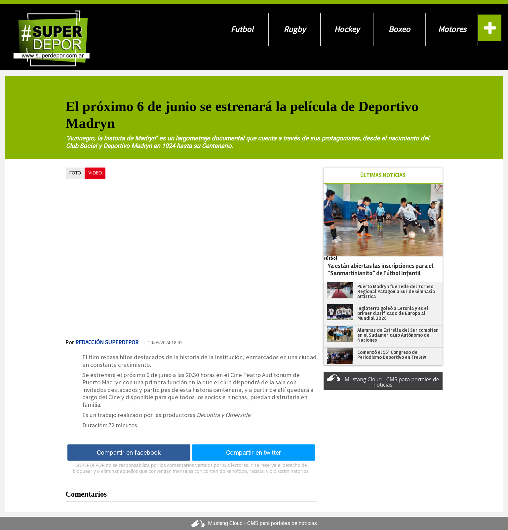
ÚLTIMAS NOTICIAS (383, 175)
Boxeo (399, 29)
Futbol (242, 29)
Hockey (347, 29)
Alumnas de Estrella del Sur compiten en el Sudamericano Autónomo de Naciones (398, 335)
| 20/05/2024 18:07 (162, 342)
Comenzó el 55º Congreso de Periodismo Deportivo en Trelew (391, 354)
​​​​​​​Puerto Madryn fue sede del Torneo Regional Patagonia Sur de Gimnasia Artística (396, 291)
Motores (452, 29)
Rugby (295, 29)
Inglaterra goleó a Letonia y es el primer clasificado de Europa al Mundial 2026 (392, 313)
